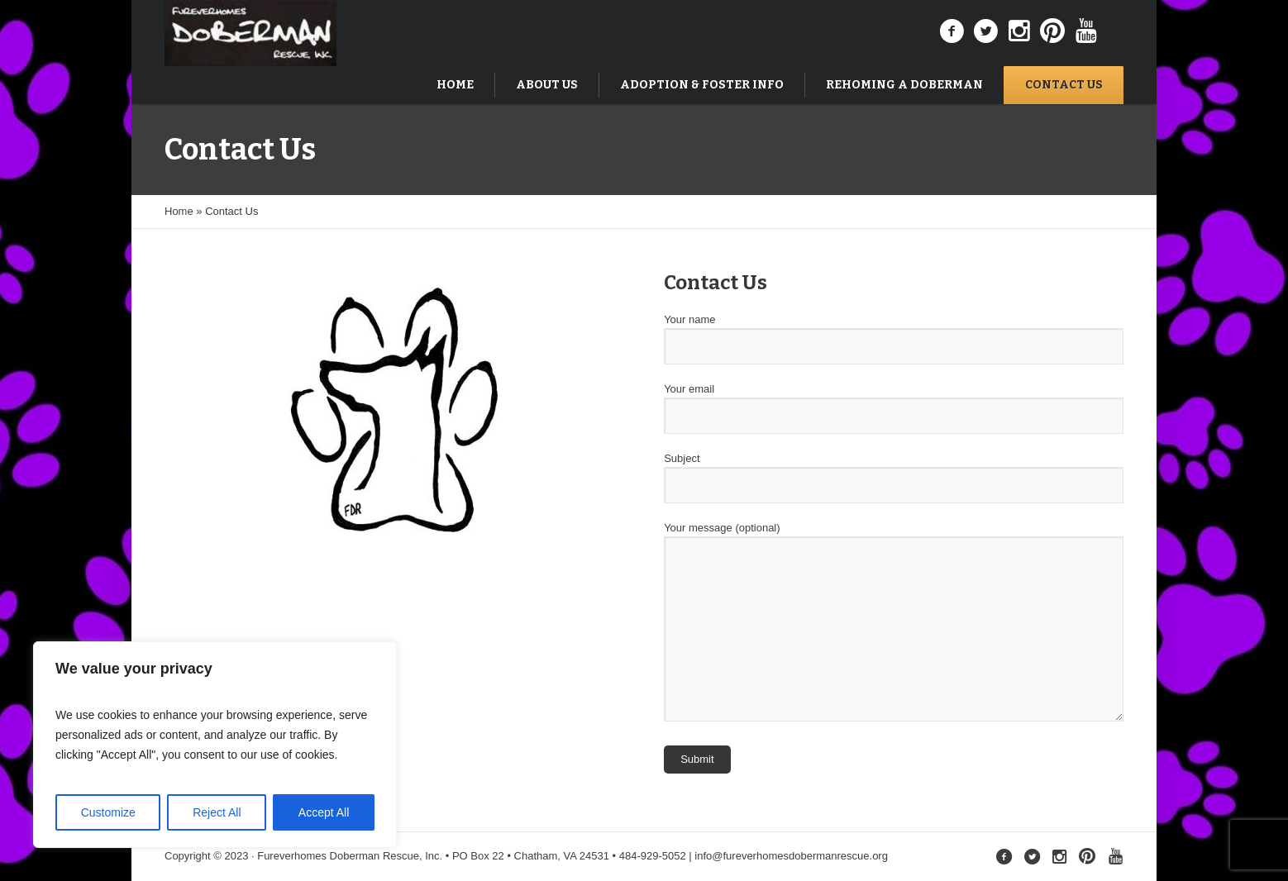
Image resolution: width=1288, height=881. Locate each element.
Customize (108, 812)
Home (179, 211)
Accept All (323, 812)
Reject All (217, 812)
